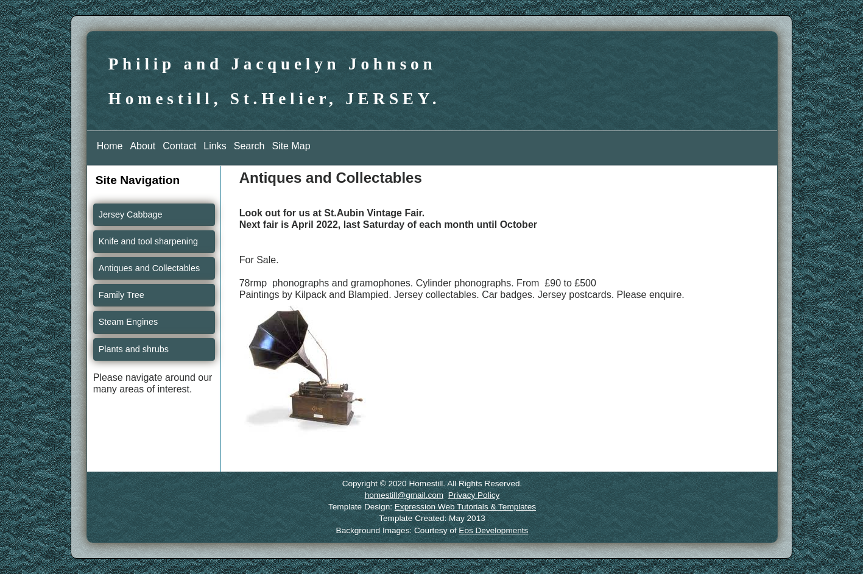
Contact (179, 146)
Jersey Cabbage (131, 214)
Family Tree (121, 295)
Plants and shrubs (134, 349)
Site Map (291, 146)
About (142, 146)
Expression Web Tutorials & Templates (465, 506)
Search (249, 146)
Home (110, 146)
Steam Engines (128, 322)
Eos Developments (493, 530)
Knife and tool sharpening (148, 241)
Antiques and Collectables (149, 268)
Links (214, 146)
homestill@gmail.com (404, 495)
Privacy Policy (474, 495)
